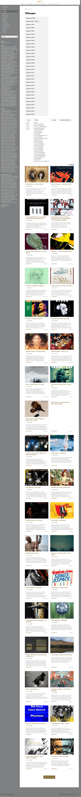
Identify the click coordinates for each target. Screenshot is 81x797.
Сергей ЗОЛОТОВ (11, 94)
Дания (6, 123)
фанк (14, 196)
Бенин (2, 116)
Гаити (2, 121)
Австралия (3, 110)
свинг (11, 192)
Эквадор (14, 156)
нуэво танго (8, 184)
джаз (5, 42)
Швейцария (4, 156)
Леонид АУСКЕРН (13, 77)
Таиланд (3, 149)
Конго (13, 166)
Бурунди (3, 117)
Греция (15, 121)
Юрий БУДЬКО (11, 100)
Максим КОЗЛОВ (5, 81)
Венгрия (3, 118)
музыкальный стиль (66, 120)
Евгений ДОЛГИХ (38, 141)
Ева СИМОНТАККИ (5, 71)
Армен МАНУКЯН (10, 58)
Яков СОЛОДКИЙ (10, 105)
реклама (3, 206)
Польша (6, 143)
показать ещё (50, 777)
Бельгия (14, 114)
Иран (15, 126)
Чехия (12, 154)
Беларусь (9, 114)
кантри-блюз (4, 187)
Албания (13, 161)
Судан (13, 147)
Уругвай (8, 153)
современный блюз (9, 193)
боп (4, 180)
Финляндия (12, 153)
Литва (6, 134)
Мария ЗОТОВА (13, 81)
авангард (3, 176)
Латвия (15, 133)
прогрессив (9, 190)
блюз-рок (14, 179)
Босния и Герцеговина (6, 159)
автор (36, 120)
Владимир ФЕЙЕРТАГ (6, 65)
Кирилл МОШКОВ (38, 142)
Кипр (2, 160)
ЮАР (12, 157)
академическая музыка (12, 176)
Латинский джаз (10, 180)
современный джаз (6, 202)
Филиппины (9, 172)
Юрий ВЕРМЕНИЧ (5, 101)
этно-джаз (13, 202)
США (16, 147)
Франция (3, 154)
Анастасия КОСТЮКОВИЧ (40, 127)
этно (8, 42)
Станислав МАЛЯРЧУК (10, 97)
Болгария (7, 116)
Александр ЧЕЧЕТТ (38, 124)
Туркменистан (12, 150)
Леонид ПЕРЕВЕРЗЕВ (6, 78)
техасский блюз (5, 195)
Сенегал (3, 146)
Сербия (7, 146)
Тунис (6, 150)
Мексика (8, 137)
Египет (9, 166)
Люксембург (11, 134)
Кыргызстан (10, 133)
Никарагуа (3, 140)
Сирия (6, 170)
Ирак (12, 126)
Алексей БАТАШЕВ (9, 49)
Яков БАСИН (13, 101)
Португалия (11, 143)
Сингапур (12, 146)
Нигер (13, 169)
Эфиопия (8, 157)
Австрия (9, 110)
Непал (2, 138)
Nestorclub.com (76, 794)
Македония (4, 136)
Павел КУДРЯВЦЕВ (5, 93)
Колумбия (7, 131)
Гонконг (11, 121)
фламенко (3, 197)
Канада (13, 130)
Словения (8, 147)
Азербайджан (4, 111)
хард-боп (13, 197)
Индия (2, 126)
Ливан (2, 134)
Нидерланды (12, 138)
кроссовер (3, 190)
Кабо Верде (8, 128)
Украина (3, 153)
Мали (13, 136)
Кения (13, 159)
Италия (3, 128)
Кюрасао (6, 160)
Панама (13, 141)
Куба (5, 133)
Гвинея (14, 164)
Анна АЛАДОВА (10, 57)
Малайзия (9, 136)
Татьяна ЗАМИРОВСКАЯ (7, 98)
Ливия (11, 167)
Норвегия (3, 141)
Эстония (3, 157)
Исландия (9, 127)
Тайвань (8, 149)
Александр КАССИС (6, 48)
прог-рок (12, 189)
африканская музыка (6, 177)
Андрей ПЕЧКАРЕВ (38, 129)
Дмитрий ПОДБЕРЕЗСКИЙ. (40, 138)
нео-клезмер (8, 183)
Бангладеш (4, 114)
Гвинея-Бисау (4, 166)
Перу (2, 143)
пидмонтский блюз (12, 187)
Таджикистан (12, 170)
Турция (3, 151)
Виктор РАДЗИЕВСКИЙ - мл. (8, 64)
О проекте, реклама (40, 3)
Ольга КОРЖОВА (12, 91)
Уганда (7, 151)
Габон (11, 120)
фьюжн (8, 197)
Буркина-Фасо (4, 164)
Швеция (9, 156)
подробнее (28, 195)
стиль (28, 120)
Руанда (3, 170)
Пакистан (8, 141)
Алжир (10, 111)
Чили (16, 154)
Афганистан (9, 113)
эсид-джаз (8, 200)
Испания (14, 127)
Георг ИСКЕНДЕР (10, 67)
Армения (3, 113)
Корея (11, 131)
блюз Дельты (8, 179)
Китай (2, 131)
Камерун (9, 130)
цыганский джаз (5, 199)
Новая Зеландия (11, 140)
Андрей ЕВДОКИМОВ (11, 54)
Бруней (13, 163)
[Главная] (40, 1)
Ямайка (15, 157)
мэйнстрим (13, 182)
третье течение (8, 196)
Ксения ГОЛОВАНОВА (39, 144)
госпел (2, 183)
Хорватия (8, 154)
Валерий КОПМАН (12, 62)
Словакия (3, 147)
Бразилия (12, 116)
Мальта (3, 161)
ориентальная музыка (10, 186)
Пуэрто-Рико (4, 144)
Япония (14, 172)
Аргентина (14, 111)
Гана (15, 120)
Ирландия (3, 127)
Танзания (3, 172)
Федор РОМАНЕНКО (38, 157)
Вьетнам (8, 120)
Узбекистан (12, 151)
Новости (30, 3)
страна (54, 120)
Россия (9, 144)
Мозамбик (3, 169)
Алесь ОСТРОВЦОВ (38, 125)
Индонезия (7, 126)
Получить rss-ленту (53, 3)
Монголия (9, 169)
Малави (15, 167)
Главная (23, 3)
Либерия (8, 167)
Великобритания (10, 117)
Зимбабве (9, 124)
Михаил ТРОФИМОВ (6, 84)
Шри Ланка (8, 161)
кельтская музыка (5, 189)
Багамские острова (6, 163)
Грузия (2, 123)
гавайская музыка (5, 182)
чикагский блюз (13, 199)
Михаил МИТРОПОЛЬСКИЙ (7, 82)
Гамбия (10, 164)
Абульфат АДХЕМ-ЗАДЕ (11, 47)
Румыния (14, 144)
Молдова (13, 137)
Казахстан (14, 128)
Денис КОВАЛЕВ (5, 68)
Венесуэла (8, 118)
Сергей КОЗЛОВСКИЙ (6, 95)
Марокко (3, 137)
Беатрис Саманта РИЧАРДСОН (8, 103)
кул (2, 180)
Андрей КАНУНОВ (5, 55)
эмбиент (3, 200)
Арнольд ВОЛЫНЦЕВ (6, 60)
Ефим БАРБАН (9, 72)
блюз (2, 42)
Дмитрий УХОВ (13, 70)
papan (2, 47)
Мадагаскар (12, 160)
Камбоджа (3, 130)
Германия (6, 121)
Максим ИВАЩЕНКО (10, 80)
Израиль (15, 124)
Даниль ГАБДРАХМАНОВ (7, 104)
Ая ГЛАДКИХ (36, 134)
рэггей (8, 192)
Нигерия (7, 138)
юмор (4, 31)
